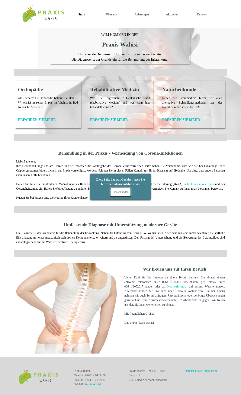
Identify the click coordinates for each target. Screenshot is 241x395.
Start (81, 14)
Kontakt (202, 14)
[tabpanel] (120, 47)
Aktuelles (172, 14)
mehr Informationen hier (199, 184)
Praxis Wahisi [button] (93, 384)
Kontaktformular (177, 286)
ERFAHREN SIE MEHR (37, 120)
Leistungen (142, 14)
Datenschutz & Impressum (201, 370)
